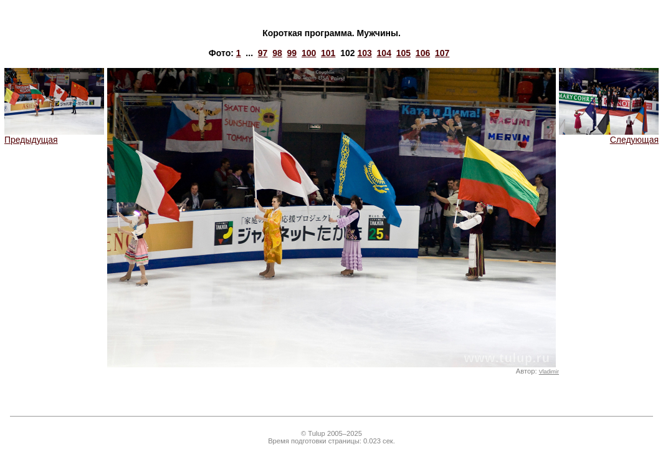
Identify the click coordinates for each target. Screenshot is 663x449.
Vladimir (549, 372)
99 (292, 53)
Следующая (609, 136)
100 (309, 53)
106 (423, 53)
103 (364, 53)
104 (384, 53)
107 (442, 53)
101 (328, 53)
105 (403, 53)
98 (277, 53)
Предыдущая (54, 136)
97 (263, 53)
